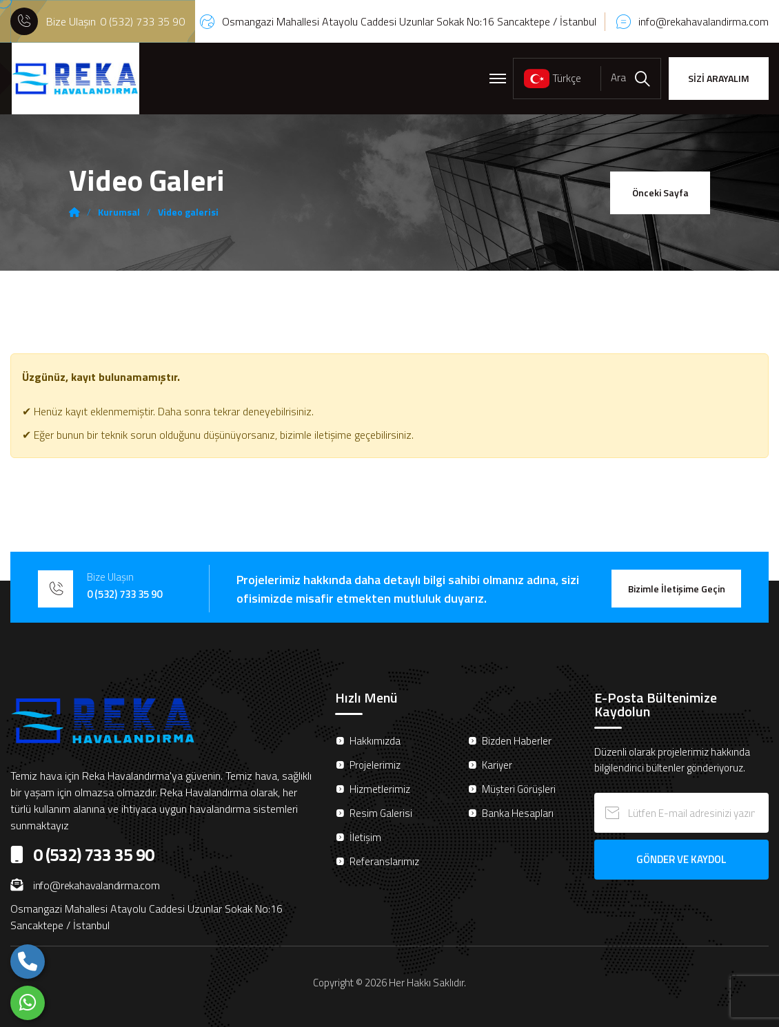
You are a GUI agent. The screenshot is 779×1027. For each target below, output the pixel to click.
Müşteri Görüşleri (519, 789)
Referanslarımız (384, 861)
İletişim (365, 837)
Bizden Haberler (517, 741)
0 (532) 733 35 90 (142, 21)
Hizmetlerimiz (380, 789)
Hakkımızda (375, 741)
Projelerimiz (375, 765)
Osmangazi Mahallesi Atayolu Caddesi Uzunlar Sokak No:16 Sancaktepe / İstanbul (409, 21)
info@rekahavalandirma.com (703, 21)
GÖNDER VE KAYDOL (681, 859)
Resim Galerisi (381, 813)
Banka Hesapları (518, 813)
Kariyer (497, 765)
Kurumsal (119, 212)
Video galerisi (188, 212)
